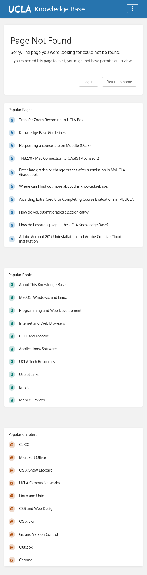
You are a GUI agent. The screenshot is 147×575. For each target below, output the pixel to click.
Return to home (119, 81)
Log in (88, 81)
